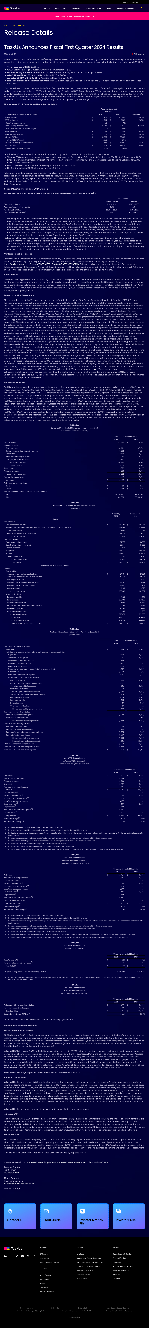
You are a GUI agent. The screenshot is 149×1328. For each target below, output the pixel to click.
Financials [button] (77, 8)
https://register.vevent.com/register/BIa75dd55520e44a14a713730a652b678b (41, 264)
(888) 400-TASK (52, 1262)
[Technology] (129, 1278)
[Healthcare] (129, 1262)
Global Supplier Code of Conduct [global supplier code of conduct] (117, 1308)
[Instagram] (17, 1256)
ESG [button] (110, 8)
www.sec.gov (91, 369)
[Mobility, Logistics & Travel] (129, 1266)
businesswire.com (34, 1162)
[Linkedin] (5, 1256)
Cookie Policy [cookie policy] (55, 1308)
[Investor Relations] (56, 1291)
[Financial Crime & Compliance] (93, 1266)
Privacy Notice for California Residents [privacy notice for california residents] (119, 1311)
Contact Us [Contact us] (44, 1258)
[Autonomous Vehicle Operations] (93, 1258)
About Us (125, 2)
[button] (141, 8)
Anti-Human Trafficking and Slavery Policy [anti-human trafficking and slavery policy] (31, 1311)
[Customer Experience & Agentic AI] (93, 1262)
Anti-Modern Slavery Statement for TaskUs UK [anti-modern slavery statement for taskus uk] (75, 1311)
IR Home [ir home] (46, 8)
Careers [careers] (135, 2)
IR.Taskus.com (30, 267)
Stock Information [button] (95, 8)
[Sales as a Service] (93, 1274)
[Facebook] (11, 1256)
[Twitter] (28, 1256)
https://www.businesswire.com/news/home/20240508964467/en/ (76, 1162)
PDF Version (139, 54)
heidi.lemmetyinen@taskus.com (19, 1183)
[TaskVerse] (56, 1287)
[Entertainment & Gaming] (129, 1254)
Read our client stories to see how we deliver (74, 16)
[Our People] (56, 1279)
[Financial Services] (129, 1258)
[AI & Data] (93, 1254)
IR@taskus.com (11, 1172)
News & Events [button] (61, 8)
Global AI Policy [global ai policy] (83, 1308)
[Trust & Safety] (93, 1278)
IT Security (44, 1254)
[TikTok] (34, 1256)
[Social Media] (129, 1274)
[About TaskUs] (56, 1275)
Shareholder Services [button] (126, 8)
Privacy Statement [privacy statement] (26, 1308)
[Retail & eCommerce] (129, 1270)
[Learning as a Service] (93, 1270)
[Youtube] (22, 1256)
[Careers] (56, 1283)
